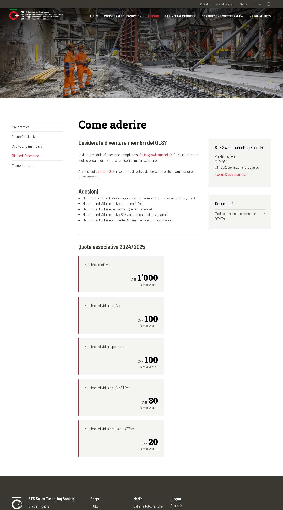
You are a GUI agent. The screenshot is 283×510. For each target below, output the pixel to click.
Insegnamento (257, 22)
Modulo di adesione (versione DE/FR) (236, 217)
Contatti (109, 497)
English (178, 462)
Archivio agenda (146, 462)
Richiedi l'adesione (25, 155)
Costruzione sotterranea (219, 22)
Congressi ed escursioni (120, 22)
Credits (124, 497)
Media (243, 4)
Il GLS (91, 22)
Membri (151, 22)
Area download (225, 4)
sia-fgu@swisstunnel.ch (156, 154)
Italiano (178, 456)
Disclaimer (91, 497)
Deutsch (179, 445)
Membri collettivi (24, 136)
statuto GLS (107, 171)
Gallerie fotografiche (150, 445)
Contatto (205, 4)
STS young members (177, 22)
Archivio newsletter (149, 451)
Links (139, 473)
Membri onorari (23, 165)
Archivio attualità (147, 456)
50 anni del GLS (146, 467)
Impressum (70, 497)
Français (179, 451)
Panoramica (21, 126)
